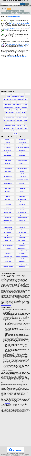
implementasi (10, 123)
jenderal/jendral (22, 201)
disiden (8, 96)
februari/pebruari (8, 183)
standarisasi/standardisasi (22, 256)
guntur (12, 94)
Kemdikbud (13, 294)
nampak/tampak (8, 250)
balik (8, 11)
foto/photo (7, 191)
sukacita (13, 102)
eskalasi (18, 112)
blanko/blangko (22, 142)
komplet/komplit (22, 220)
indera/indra (22, 183)
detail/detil (22, 158)
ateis (22, 94)
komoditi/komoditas (22, 217)
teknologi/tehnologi (22, 264)
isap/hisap (22, 188)
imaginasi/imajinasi (7, 220)
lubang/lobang (7, 235)
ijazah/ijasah (8, 217)
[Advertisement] (15, 72)
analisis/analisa (7, 155)
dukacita (25, 117)
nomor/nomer (8, 264)
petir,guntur (24, 131)
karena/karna (22, 207)
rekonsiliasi (19, 128)
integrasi (26, 102)
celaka (23, 112)
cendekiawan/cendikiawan (22, 147)
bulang (17, 11)
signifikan (19, 125)
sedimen (13, 128)
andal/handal (8, 152)
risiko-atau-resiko (17, 104)
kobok (9, 13)
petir (8, 94)
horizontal (6, 131)
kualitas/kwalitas (8, 227)
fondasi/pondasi (7, 186)
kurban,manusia (10, 112)
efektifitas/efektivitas (22, 168)
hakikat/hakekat (7, 209)
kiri (9, 8)
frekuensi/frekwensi (7, 194)
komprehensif (6, 102)
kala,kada (19, 102)
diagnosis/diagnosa (22, 160)
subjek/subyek (22, 258)
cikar (21, 11)
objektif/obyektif (22, 229)
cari (20, 109)
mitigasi (18, 115)
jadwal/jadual (22, 196)
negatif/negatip (7, 258)
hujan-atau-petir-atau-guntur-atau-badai (13, 99)
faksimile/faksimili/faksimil (22, 179)
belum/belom (8, 173)
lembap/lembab (7, 232)
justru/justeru (22, 204)
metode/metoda (7, 243)
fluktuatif (14, 109)
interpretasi (24, 107)
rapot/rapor (22, 243)
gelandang (4, 13)
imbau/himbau (7, 223)
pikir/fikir (22, 235)
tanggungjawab (7, 104)
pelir (26, 99)
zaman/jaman (22, 266)
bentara (12, 11)
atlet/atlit (8, 166)
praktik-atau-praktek (8, 107)
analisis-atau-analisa (10, 125)
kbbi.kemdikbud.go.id (6, 305)
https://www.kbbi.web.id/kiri (14, 16)
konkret (25, 128)
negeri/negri (8, 261)
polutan (15, 133)
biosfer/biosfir (22, 139)
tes (24, 125)
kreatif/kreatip (22, 223)
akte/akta (8, 142)
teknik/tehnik (22, 261)
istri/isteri (22, 191)
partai (18, 13)
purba (25, 120)
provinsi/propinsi (22, 240)
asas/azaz (7, 163)
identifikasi (6, 128)
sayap (27, 13)
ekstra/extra (22, 171)
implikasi (25, 104)
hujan (3, 94)
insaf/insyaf (22, 186)
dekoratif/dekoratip (22, 152)
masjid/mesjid (8, 240)
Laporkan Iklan (4, 413)
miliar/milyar (8, 248)
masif (22, 123)
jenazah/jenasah (22, 199)
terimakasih (19, 120)
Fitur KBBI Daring (13, 288)
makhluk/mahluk (8, 237)
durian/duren (22, 163)
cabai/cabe (22, 144)
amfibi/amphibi (7, 150)
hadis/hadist (8, 204)
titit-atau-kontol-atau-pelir (18, 96)
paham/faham (22, 232)
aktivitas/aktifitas (8, 144)
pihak (23, 13)
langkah (14, 13)
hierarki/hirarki (7, 212)
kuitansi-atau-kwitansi (15, 131)
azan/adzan (7, 171)
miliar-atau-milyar (10, 115)
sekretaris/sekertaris (22, 250)
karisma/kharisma (22, 212)
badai (17, 94)
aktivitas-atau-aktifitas (9, 120)
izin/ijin (22, 194)
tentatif (23, 115)
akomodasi (18, 117)
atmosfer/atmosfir (8, 168)
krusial (24, 109)
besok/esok (7, 179)
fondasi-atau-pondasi (9, 117)
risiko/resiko (22, 245)
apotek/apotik (8, 160)
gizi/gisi (8, 196)
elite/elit (22, 173)
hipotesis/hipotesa (7, 215)
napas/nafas (8, 253)
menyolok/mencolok (8, 245)
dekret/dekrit (22, 155)
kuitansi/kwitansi (8, 229)
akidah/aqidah (7, 147)
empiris (17, 123)
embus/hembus (22, 176)
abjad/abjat (7, 139)
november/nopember (8, 266)
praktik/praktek (22, 237)
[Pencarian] (11, 4)
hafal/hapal (7, 207)
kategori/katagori (22, 215)
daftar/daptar (22, 150)
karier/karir (22, 209)
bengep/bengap (7, 176)
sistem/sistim (22, 253)
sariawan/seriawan (22, 248)
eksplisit (27, 94)
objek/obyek (22, 227)
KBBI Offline (7, 403)
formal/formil (8, 188)
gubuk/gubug (8, 201)
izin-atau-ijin (8, 109)
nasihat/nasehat (8, 256)
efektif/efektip (22, 166)
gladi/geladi (7, 199)
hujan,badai (17, 107)
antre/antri (7, 158)
